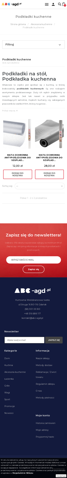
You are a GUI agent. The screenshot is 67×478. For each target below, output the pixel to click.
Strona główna (18, 24)
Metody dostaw (44, 365)
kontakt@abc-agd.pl (32, 318)
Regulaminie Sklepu (23, 473)
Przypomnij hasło (45, 437)
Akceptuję (61, 476)
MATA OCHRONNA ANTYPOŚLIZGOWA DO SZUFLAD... (18, 158)
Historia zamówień (45, 423)
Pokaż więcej (8, 110)
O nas (39, 391)
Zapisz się (33, 269)
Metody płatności (45, 397)
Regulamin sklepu (45, 384)
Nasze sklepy (43, 358)
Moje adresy (42, 430)
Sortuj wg (7, 186)
